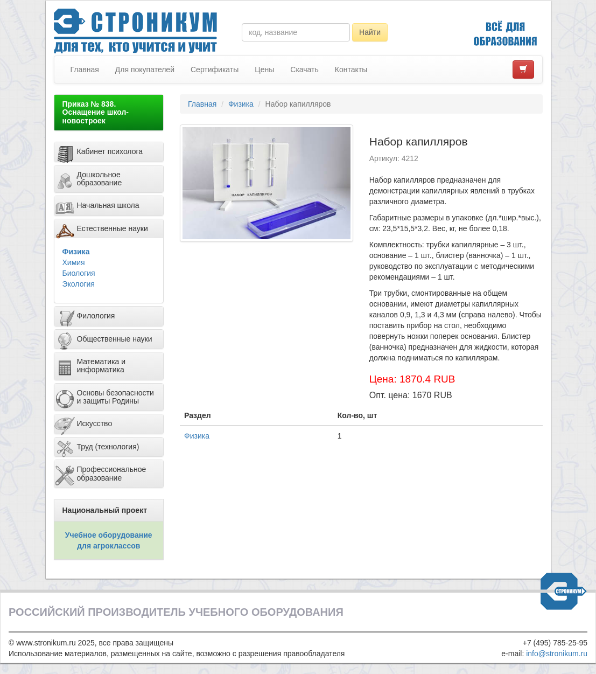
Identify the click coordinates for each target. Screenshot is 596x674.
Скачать (304, 69)
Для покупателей (144, 69)
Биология (78, 273)
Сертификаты (215, 69)
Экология (78, 284)
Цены (264, 69)
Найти (370, 32)
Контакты (351, 69)
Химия (73, 262)
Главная (85, 69)
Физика (76, 251)
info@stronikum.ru (556, 653)
